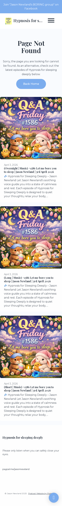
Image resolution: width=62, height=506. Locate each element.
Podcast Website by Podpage (42, 493)
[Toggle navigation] (51, 21)
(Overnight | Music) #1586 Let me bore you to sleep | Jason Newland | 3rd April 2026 (30, 170)
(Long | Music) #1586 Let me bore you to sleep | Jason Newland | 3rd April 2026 (28, 279)
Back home (31, 83)
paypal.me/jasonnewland (15, 469)
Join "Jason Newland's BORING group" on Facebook (31, 6)
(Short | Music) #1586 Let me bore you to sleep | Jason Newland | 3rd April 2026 (29, 388)
